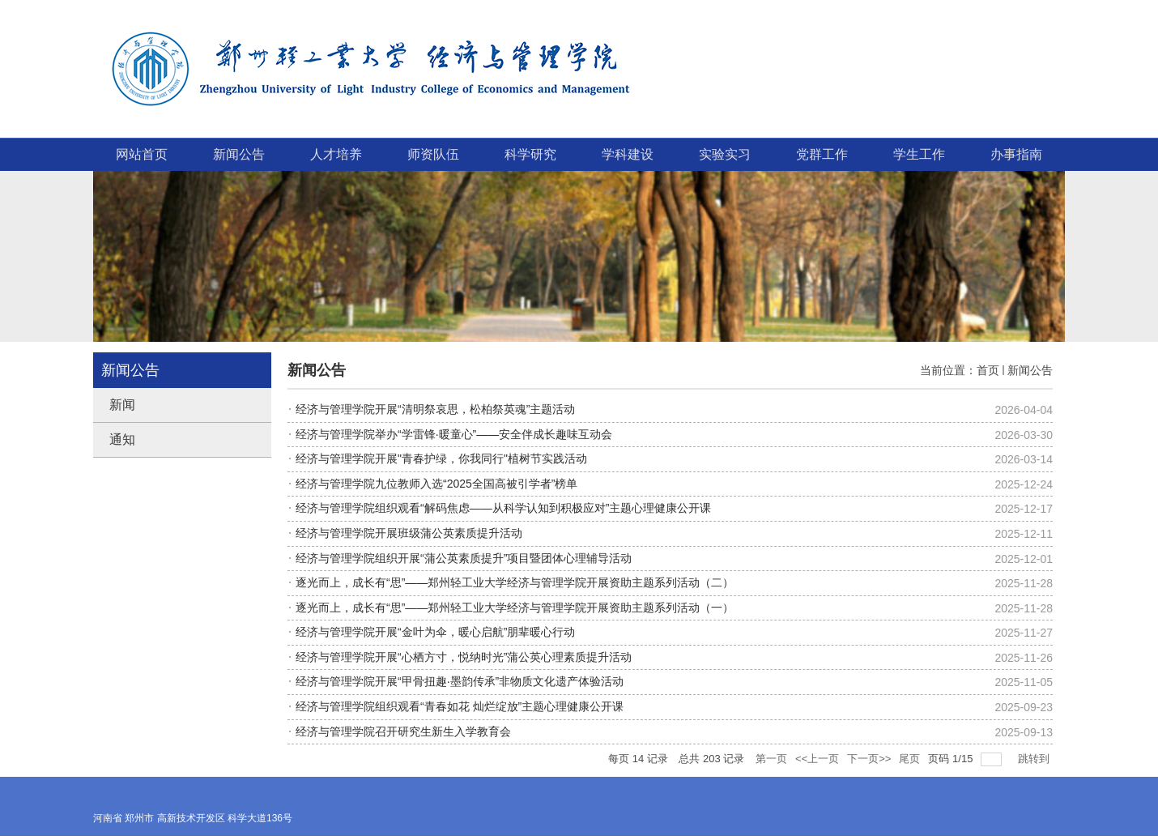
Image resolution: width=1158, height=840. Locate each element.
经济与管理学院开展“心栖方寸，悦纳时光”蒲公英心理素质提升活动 (464, 656)
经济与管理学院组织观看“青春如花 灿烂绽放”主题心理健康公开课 (460, 706)
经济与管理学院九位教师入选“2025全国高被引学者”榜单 (436, 483)
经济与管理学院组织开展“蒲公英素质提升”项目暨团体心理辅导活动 (464, 558)
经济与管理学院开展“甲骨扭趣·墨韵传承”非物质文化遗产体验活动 (460, 681)
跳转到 (1035, 759)
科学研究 (530, 154)
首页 (988, 370)
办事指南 (1016, 154)
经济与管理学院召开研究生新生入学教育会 (403, 731)
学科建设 (628, 154)
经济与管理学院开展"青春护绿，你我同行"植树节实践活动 (441, 458)
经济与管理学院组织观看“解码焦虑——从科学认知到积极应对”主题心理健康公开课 (503, 507)
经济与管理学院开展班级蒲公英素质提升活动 (409, 533)
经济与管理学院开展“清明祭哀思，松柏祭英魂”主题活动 (435, 409)
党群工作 (822, 154)
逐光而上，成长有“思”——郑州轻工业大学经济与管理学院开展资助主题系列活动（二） (515, 582)
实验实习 (725, 154)
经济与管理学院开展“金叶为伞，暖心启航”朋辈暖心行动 (435, 631)
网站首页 (142, 154)
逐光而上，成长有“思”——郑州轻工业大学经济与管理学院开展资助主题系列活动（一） (515, 607)
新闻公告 (239, 154)
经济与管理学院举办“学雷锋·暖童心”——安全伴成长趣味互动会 (454, 434)
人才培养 (336, 154)
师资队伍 (433, 154)
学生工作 (919, 154)
